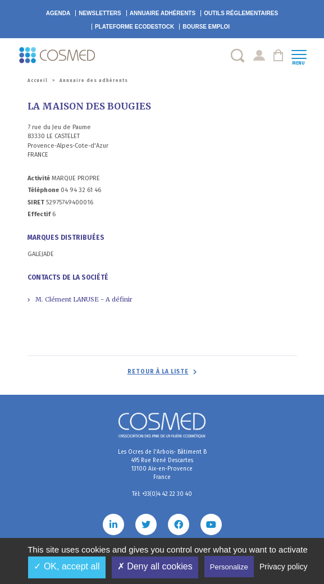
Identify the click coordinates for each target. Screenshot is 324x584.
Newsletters (100, 13)
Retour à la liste (158, 371)
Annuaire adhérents (162, 13)
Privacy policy (283, 566)
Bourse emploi (206, 27)
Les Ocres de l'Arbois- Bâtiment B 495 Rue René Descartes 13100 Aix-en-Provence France (162, 465)
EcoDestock (134, 27)
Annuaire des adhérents (94, 80)
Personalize (229, 567)
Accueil (38, 80)
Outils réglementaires (241, 13)
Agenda (58, 13)
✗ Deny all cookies (155, 566)
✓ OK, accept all (66, 566)
